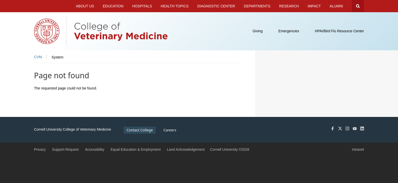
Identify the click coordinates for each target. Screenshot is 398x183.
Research (289, 6)
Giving (258, 31)
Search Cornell (358, 6)
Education (113, 6)
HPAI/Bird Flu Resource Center (339, 31)
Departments (257, 6)
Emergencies (288, 31)
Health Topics (175, 6)
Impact (314, 6)
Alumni (336, 6)
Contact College (140, 130)
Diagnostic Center (216, 6)
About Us (85, 6)
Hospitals (142, 6)
